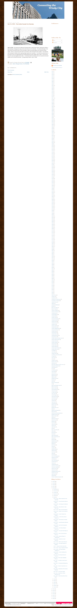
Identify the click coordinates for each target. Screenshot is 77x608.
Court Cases (53, 357)
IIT (52, 383)
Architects (53, 296)
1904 (52, 138)
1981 (52, 245)
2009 (52, 279)
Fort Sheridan (26, 63)
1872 (52, 93)
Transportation (54, 464)
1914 (52, 152)
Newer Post (10, 72)
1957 (52, 211)
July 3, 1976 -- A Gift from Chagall (59, 571)
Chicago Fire (54, 324)
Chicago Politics (54, 333)
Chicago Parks (54, 331)
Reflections (53, 442)
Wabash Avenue (54, 468)
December (55, 489)
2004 (52, 272)
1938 (52, 185)
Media (53, 408)
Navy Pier (53, 422)
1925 (52, 167)
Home (28, 72)
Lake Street (53, 399)
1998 (52, 264)
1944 (52, 193)
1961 (52, 217)
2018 (52, 292)
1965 (52, 222)
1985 (52, 250)
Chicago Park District (55, 329)
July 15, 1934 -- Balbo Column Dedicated (60, 541)
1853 (52, 74)
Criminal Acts (54, 360)
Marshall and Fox (54, 407)
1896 (52, 127)
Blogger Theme (54, 604)
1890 (52, 118)
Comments (54, 42)
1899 (52, 131)
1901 (52, 134)
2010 (52, 281)
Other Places (54, 426)
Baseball (53, 306)
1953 (52, 206)
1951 (52, 203)
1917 (52, 156)
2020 (53, 481)
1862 (52, 84)
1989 (52, 254)
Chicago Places (54, 332)
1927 (52, 170)
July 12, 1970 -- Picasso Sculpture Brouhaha (61, 547)
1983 (52, 247)
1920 (52, 160)
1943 (52, 192)
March (55, 583)
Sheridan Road (54, 449)
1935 (52, 181)
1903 (52, 136)
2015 (52, 288)
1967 (52, 225)
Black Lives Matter (55, 307)
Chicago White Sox (55, 349)
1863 (52, 85)
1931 (52, 175)
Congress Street (54, 353)
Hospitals (53, 379)
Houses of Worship (55, 382)
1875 (52, 96)
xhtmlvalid (70, 604)
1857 (52, 77)
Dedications (53, 363)
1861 (52, 82)
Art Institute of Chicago (55, 300)
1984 (52, 249)
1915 (52, 153)
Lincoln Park (54, 403)
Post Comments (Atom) (17, 74)
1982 (52, 246)
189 (52, 117)
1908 (52, 143)
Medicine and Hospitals (55, 410)
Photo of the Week (54, 429)
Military (53, 417)
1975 (52, 236)
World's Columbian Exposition (56, 476)
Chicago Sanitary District (56, 339)
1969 (52, 228)
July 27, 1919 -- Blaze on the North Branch (60, 509)
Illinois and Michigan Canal (56, 385)
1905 (52, 139)
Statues (53, 453)
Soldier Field (54, 450)
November (55, 490)
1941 (52, 189)
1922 (52, 163)
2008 (52, 278)
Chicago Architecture (55, 311)
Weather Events (54, 472)
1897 (52, 128)
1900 (52, 132)
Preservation (54, 432)
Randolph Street (54, 440)
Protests (53, 433)
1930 (52, 174)
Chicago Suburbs (54, 346)
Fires (52, 368)
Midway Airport (54, 415)
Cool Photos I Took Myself (56, 354)
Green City (53, 372)
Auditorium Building (55, 304)
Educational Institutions (55, 365)
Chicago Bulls (54, 315)
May (54, 580)
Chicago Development (55, 318)
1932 (52, 177)
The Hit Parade (54, 461)
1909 (52, 145)
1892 (52, 121)
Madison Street (54, 404)
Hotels (53, 381)
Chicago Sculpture (55, 342)
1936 (52, 182)
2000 (52, 267)
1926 (52, 168)
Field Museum (54, 367)
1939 (52, 186)
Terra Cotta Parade (55, 460)
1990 (52, 256)
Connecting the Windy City (16, 604)
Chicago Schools (54, 340)
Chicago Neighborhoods (55, 328)
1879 (52, 102)
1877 (52, 99)
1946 (52, 196)
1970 (52, 229)
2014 (52, 286)
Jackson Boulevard (55, 389)
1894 (52, 124)
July (54, 497)
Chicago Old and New (57, 65)
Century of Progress (55, 310)
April (54, 582)
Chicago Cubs (54, 317)
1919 (52, 159)
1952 (52, 204)
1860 (52, 81)
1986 (52, 252)
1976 (52, 238)
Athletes (53, 303)
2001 (52, 268)
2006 (52, 275)
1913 (52, 150)
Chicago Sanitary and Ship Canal (57, 338)
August (55, 495)
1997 (52, 263)
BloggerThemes (61, 604)
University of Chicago (55, 465)
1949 (52, 200)
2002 (52, 270)
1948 (52, 199)
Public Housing (54, 435)
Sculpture (53, 447)
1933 (52, 178)
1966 (52, 224)
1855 (52, 75)
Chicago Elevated (54, 320)
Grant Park (53, 371)
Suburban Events (54, 457)
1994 (52, 261)
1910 (52, 146)
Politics (53, 431)
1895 (52, 125)
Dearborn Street (54, 361)
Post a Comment (11, 70)
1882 (52, 106)
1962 (52, 218)
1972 (52, 232)
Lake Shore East (54, 397)
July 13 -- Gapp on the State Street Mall (60, 546)
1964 (52, 221)
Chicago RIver (54, 336)
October (55, 492)
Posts (53, 40)
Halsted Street (54, 374)
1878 (52, 100)
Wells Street (53, 474)
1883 (52, 107)
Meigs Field (53, 411)
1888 (52, 114)
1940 (52, 188)
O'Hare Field (54, 424)
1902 (52, 135)
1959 (52, 214)
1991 (52, 257)
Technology (53, 458)
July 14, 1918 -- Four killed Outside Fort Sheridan (21, 24)
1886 (52, 111)
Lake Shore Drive (54, 396)
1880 (52, 103)
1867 (52, 91)
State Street (53, 451)
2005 (52, 274)
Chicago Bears (54, 313)
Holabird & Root (54, 378)
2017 (53, 486)
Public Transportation (55, 436)
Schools (53, 446)
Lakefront (53, 400)
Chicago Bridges (54, 314)
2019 (52, 293)
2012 (53, 593)
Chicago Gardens (54, 325)
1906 (52, 141)
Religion (53, 443)
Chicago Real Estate (55, 335)
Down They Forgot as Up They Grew (57, 364)
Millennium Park (54, 418)
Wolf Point (53, 475)
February (55, 585)
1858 (52, 78)
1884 (52, 109)
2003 (52, 271)
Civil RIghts (54, 350)
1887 (52, 113)
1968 (52, 227)
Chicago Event (54, 321)
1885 (52, 110)
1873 (52, 95)
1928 (52, 171)
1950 (52, 202)
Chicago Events (18, 63)
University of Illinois (55, 467)
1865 (52, 88)
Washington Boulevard (55, 471)
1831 (52, 71)
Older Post (46, 72)
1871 (52, 92)
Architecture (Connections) (56, 299)
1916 (52, 154)
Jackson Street (54, 390)
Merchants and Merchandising (56, 413)
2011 (52, 282)
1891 (52, 120)
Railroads (53, 439)
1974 (52, 235)
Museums (53, 421)
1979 (52, 242)
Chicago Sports (54, 343)
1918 (14, 63)
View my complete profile (57, 67)
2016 (52, 289)
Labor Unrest (54, 393)
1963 (52, 220)
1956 (52, 210)
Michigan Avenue (54, 414)
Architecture (54, 297)
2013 (52, 285)
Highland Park (54, 375)
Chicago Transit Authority (56, 347)
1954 (52, 207)
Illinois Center (54, 386)
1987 (52, 253)
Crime (53, 358)
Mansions (53, 406)
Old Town (53, 425)
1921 (52, 161)
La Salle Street (54, 392)
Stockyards (53, 454)
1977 (52, 239)
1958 (52, 213)
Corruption (53, 356)
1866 (52, 89)
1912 (52, 149)
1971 (52, 231)
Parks (52, 428)
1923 (52, 164)
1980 (52, 243)
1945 (52, 195)
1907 (52, 142)
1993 (52, 260)
